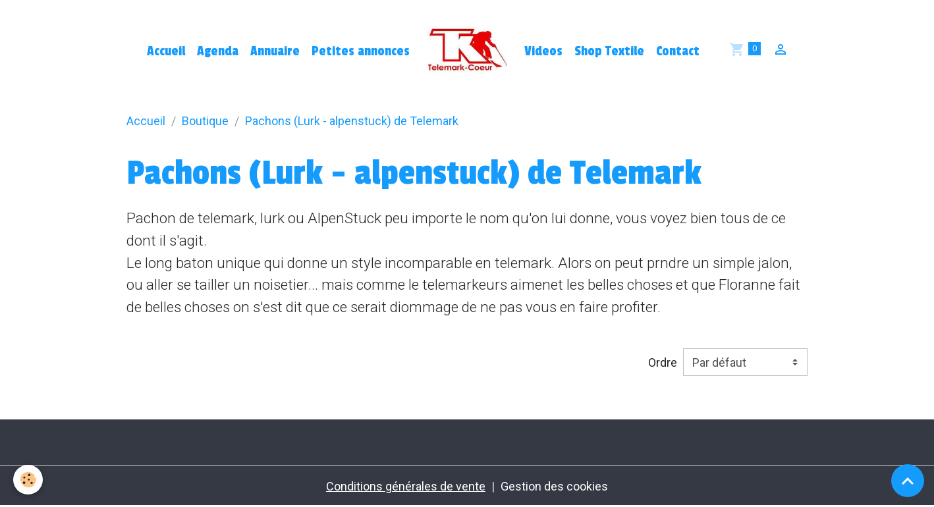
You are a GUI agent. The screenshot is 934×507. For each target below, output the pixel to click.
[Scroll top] (907, 480)
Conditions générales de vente (405, 486)
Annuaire (275, 51)
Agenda (217, 51)
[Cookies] (28, 479)
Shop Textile (609, 51)
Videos (543, 51)
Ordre (662, 362)
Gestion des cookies (554, 486)
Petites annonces (361, 51)
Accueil (166, 51)
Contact (678, 51)
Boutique (205, 121)
